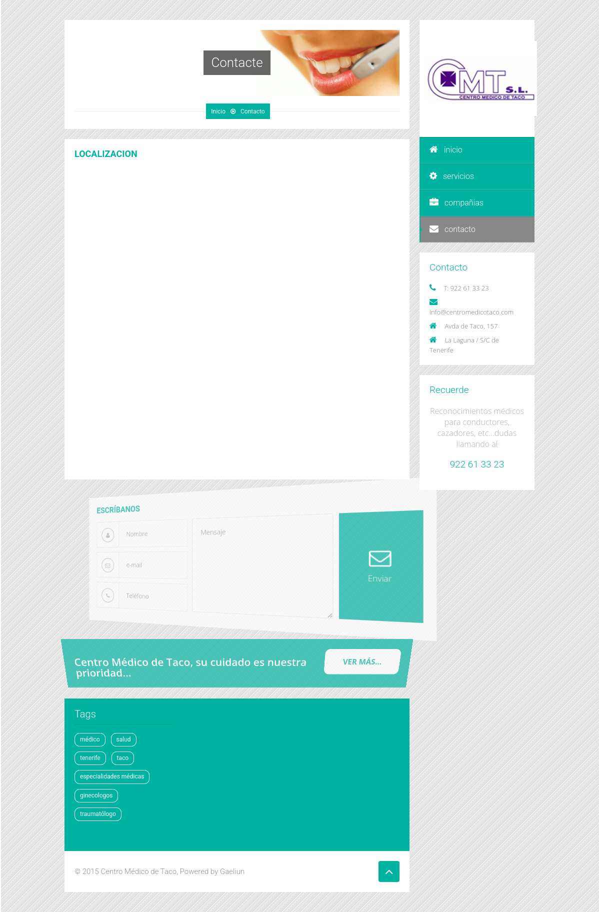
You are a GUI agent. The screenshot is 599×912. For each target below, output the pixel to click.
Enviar (366, 565)
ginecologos (96, 795)
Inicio (218, 111)
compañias (457, 203)
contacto (453, 229)
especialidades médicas (112, 776)
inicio (446, 149)
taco (123, 758)
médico (90, 739)
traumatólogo (98, 814)
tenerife (90, 758)
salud (123, 739)
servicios (452, 176)
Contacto (252, 111)
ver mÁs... (362, 661)
